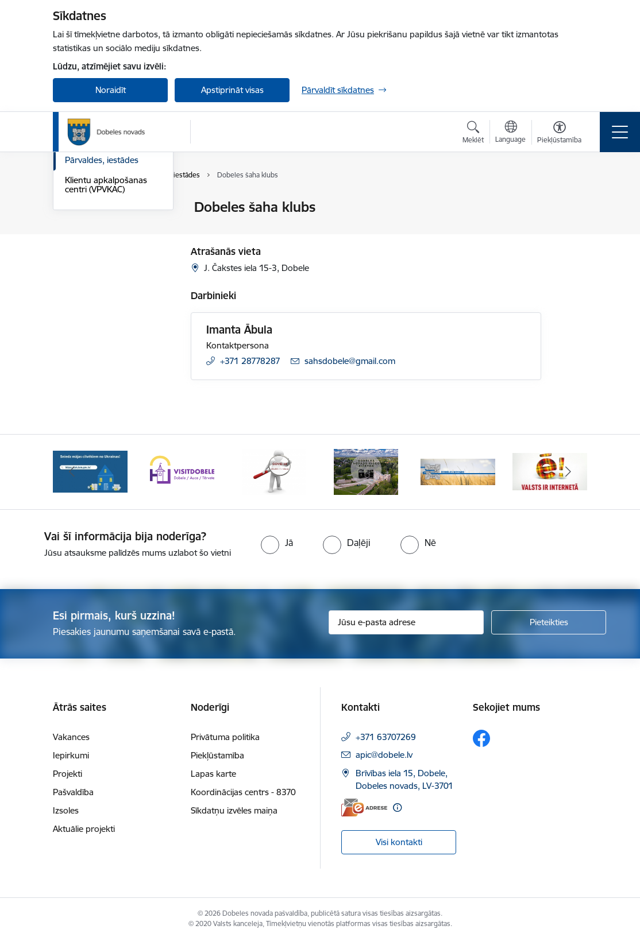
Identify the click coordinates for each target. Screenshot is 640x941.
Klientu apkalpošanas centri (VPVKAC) (106, 321)
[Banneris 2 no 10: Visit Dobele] (182, 471)
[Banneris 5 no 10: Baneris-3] (458, 471)
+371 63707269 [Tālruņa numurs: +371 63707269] (386, 736)
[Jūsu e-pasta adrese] (406, 622)
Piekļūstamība (217, 755)
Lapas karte (213, 773)
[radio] (277, 542)
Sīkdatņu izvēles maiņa (234, 810)
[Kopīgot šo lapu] (571, 231)
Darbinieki (84, 277)
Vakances (71, 736)
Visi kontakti (399, 842)
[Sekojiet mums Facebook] (481, 738)
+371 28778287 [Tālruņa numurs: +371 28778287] (250, 360)
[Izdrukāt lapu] (571, 202)
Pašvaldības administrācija (91, 252)
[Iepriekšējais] (71, 472)
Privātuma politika (225, 736)
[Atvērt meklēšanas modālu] (473, 134)
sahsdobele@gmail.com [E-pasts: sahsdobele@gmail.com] (349, 360)
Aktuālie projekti (84, 828)
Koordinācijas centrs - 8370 (243, 792)
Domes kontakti (95, 207)
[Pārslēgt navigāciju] (620, 132)
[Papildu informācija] (397, 807)
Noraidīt (110, 89)
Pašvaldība (73, 792)
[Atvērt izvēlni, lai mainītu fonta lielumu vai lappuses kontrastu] (559, 134)
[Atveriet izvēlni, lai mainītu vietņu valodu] (510, 133)
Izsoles (66, 810)
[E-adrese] (364, 807)
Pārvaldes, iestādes (101, 296)
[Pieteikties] (548, 622)
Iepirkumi (71, 755)
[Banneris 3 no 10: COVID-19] (274, 471)
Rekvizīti (80, 227)
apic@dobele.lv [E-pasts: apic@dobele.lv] (384, 754)
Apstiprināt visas (232, 89)
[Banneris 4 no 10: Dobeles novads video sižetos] (366, 471)
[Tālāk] (568, 472)
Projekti (67, 773)
